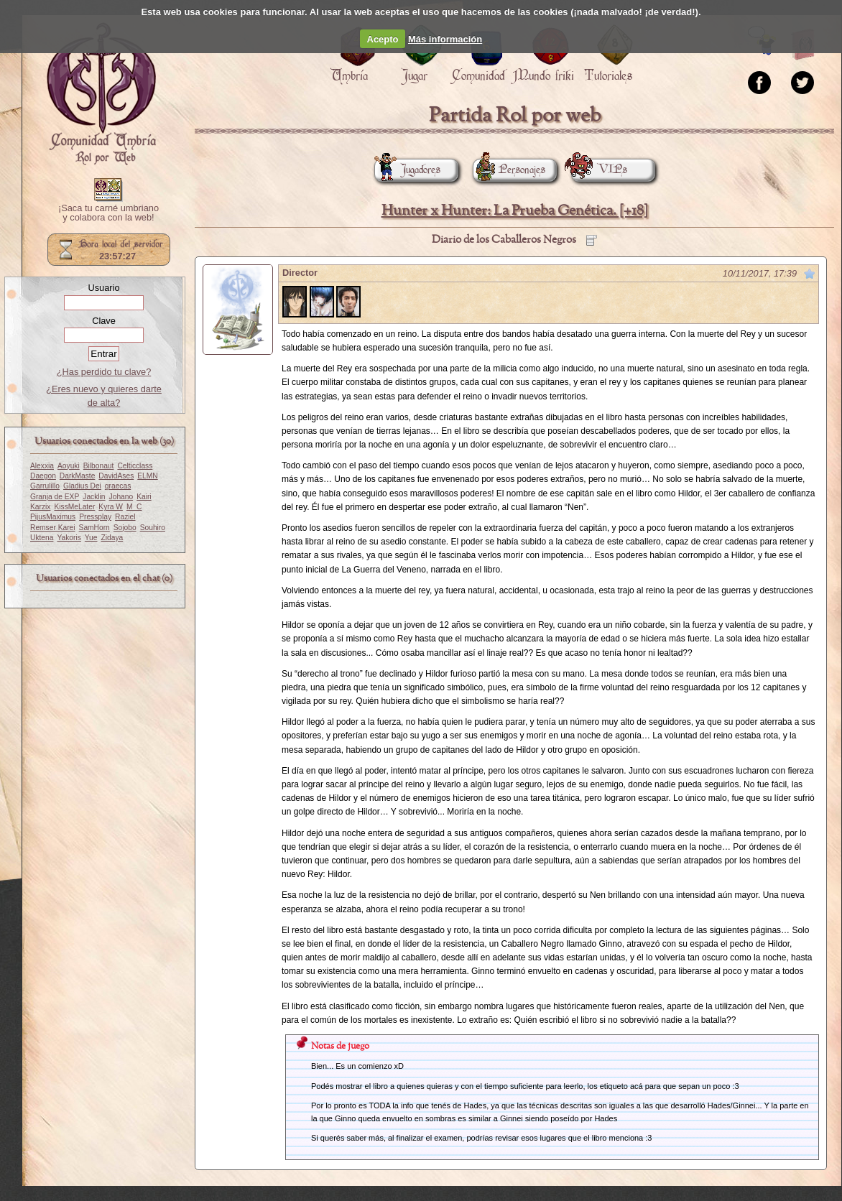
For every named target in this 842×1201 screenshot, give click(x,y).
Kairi (144, 497)
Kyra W (110, 507)
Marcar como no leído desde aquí (809, 273)
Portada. (101, 94)
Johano (121, 497)
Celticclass (134, 466)
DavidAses (116, 476)
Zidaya (112, 538)
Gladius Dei (82, 486)
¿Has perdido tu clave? (104, 371)
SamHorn (94, 528)
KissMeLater (74, 507)
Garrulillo (45, 486)
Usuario (103, 287)
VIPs (599, 170)
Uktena (41, 538)
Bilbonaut (98, 466)
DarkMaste (77, 476)
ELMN (147, 476)
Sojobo (125, 528)
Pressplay (95, 517)
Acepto (383, 39)
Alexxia (42, 466)
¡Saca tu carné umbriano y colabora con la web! (108, 213)
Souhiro (152, 528)
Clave (104, 320)
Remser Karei (52, 528)
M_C (134, 507)
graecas (118, 486)
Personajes (509, 170)
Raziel (125, 517)
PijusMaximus (52, 517)
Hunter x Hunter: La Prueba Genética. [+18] (514, 210)
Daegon (43, 476)
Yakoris (68, 538)
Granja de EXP (54, 497)
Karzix (40, 507)
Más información (445, 39)
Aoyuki (68, 466)
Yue (91, 538)
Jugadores (407, 170)
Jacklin (94, 497)
